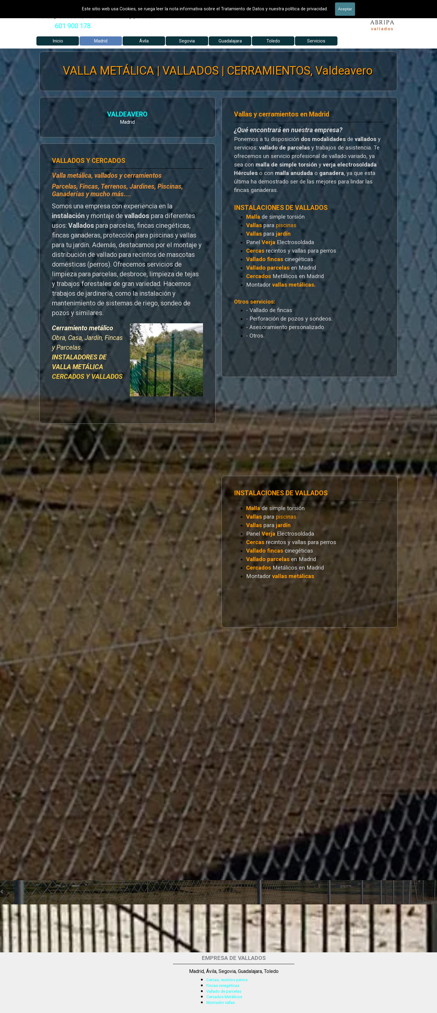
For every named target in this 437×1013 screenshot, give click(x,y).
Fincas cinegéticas (222, 985)
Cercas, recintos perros (227, 980)
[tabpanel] (72, 26)
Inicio (58, 41)
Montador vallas (220, 1002)
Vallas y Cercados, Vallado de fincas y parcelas (96, 15)
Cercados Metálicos (224, 996)
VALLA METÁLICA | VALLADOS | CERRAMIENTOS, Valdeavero (218, 71)
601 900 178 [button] (73, 26)
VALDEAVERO (58, 115)
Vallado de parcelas (223, 991)
